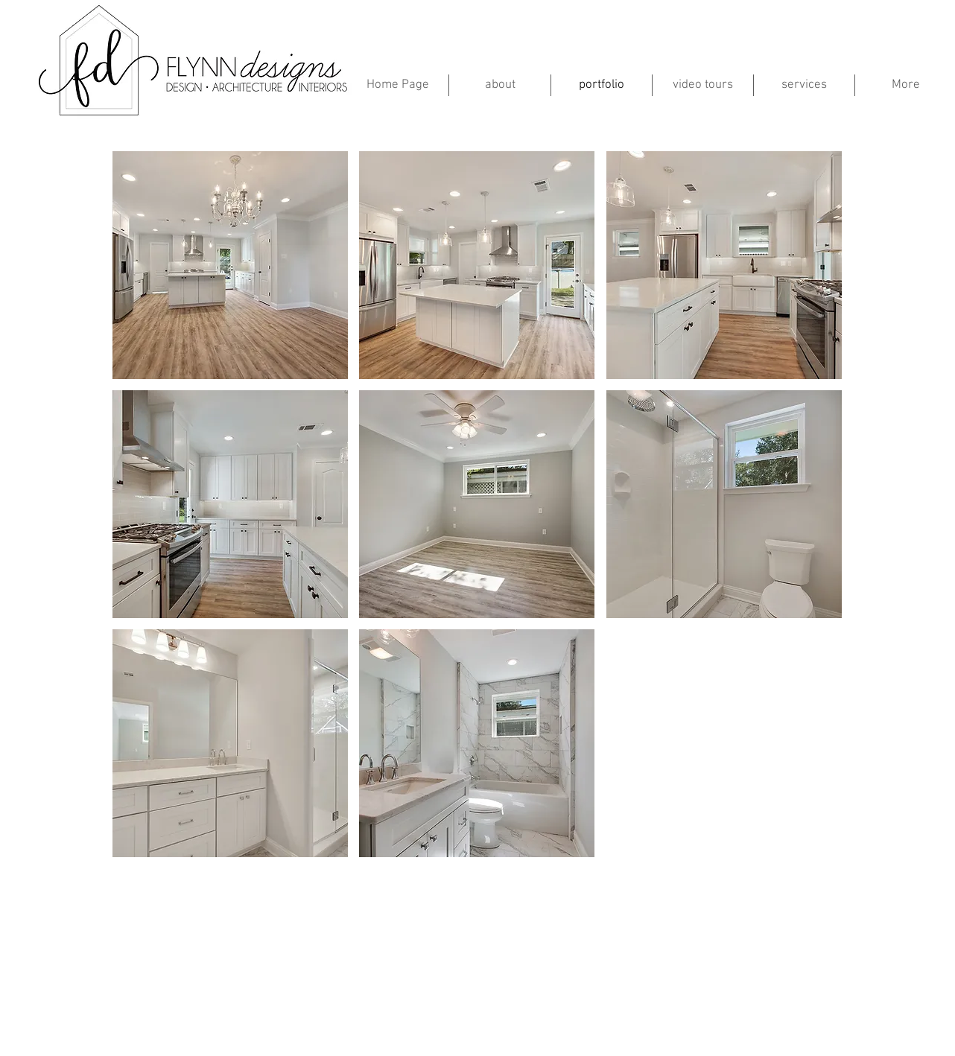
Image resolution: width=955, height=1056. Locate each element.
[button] (230, 265)
